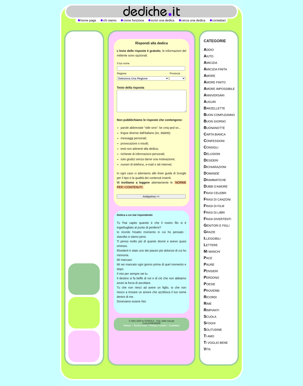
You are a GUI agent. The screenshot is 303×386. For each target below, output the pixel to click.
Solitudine (213, 330)
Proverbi (211, 291)
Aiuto (208, 56)
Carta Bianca (215, 134)
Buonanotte (214, 128)
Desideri (211, 160)
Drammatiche (215, 180)
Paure (209, 265)
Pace (208, 258)
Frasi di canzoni (217, 199)
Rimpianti (211, 310)
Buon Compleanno (219, 115)
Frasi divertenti (217, 219)
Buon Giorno (215, 121)
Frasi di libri (214, 212)
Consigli (211, 147)
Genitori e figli (217, 225)
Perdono (211, 278)
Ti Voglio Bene (216, 343)
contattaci (219, 20)
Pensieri (211, 271)
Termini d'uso (140, 325)
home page (88, 20)
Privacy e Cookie (158, 325)
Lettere (211, 245)
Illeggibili (212, 238)
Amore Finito (215, 82)
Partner (127, 325)
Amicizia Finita (215, 69)
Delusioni (212, 154)
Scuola (210, 317)
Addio (209, 50)
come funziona (133, 20)
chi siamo (109, 20)
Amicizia (210, 63)
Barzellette (214, 108)
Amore (209, 76)
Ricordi (210, 297)
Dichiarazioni (215, 167)
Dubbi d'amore (216, 186)
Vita (207, 349)
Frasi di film (214, 206)
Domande (211, 173)
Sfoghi (209, 323)
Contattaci (174, 325)
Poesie (209, 284)
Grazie (209, 232)
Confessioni (214, 141)
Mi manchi (212, 251)
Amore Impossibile (219, 89)
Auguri (210, 102)
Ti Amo (209, 336)
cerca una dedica (193, 20)
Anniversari (214, 95)
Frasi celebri (215, 193)
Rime (208, 304)
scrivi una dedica (162, 20)
